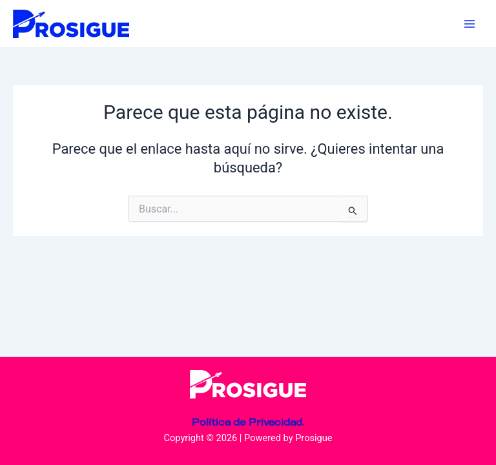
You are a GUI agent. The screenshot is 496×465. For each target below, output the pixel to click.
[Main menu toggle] (469, 23)
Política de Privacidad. (248, 422)
